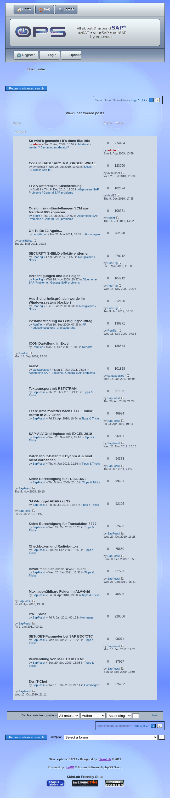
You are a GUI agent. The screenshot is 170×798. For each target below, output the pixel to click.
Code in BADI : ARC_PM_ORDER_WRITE (62, 163)
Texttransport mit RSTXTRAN (53, 389)
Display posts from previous (50, 715)
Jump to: (56, 737)
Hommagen (92, 234)
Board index (36, 69)
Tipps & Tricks (91, 418)
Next (155, 715)
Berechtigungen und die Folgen (55, 276)
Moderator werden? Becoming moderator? (60, 146)
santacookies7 (42, 369)
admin (37, 144)
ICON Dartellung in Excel (49, 343)
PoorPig (38, 257)
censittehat (40, 234)
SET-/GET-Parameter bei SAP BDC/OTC (61, 636)
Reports (87, 347)
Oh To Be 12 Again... (45, 231)
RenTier (38, 324)
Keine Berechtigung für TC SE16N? (58, 479)
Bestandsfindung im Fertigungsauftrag (60, 321)
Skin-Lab (105, 759)
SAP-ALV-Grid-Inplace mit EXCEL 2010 (60, 434)
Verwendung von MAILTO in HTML (57, 659)
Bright (36, 215)
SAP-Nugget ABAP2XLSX (49, 501)
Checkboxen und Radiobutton (53, 546)
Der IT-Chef (38, 681)
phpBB (69, 767)
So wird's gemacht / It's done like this (59, 141)
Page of (138, 100)
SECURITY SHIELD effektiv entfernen (59, 253)
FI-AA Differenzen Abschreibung (55, 186)
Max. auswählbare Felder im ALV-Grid (59, 591)
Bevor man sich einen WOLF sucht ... (59, 569)
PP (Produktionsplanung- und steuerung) (57, 326)
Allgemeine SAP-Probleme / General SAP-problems (64, 191)
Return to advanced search (26, 88)
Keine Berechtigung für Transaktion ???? (63, 524)
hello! (33, 366)
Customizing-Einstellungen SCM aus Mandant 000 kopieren (59, 210)
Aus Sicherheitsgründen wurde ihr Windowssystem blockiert (57, 300)
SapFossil (39, 392)
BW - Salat (37, 614)
